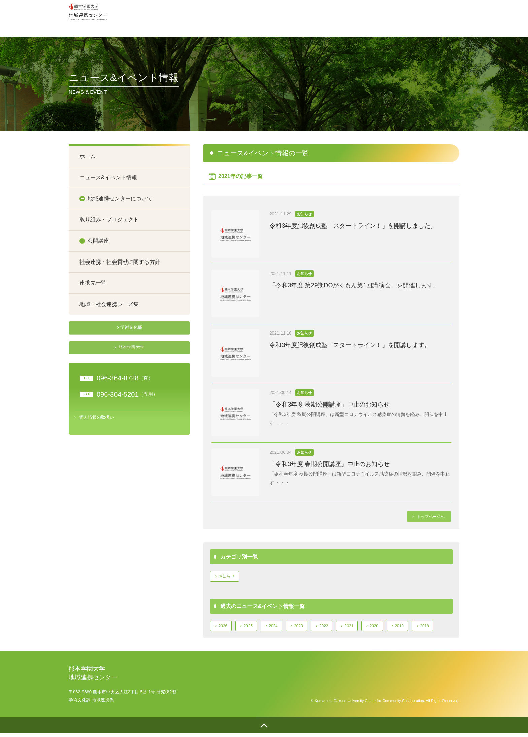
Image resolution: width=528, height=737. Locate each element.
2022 (335, 627)
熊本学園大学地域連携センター (90, 17)
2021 (362, 627)
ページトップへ (264, 729)
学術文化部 (131, 327)
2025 (251, 627)
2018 (445, 627)
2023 (307, 627)
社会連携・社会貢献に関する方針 (119, 262)
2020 (390, 627)
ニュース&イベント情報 (108, 177)
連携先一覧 (92, 283)
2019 (417, 627)
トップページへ (429, 516)
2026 (224, 627)
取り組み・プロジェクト (109, 219)
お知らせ (228, 577)
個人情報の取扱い (96, 415)
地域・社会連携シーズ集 (109, 304)
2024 (279, 627)
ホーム (87, 156)
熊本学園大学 (131, 346)
